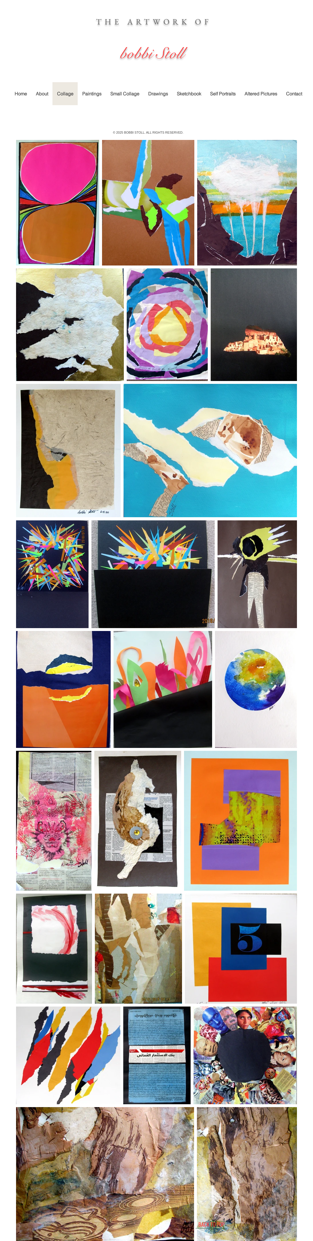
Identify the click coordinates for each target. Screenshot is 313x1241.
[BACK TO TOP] (211, 1224)
